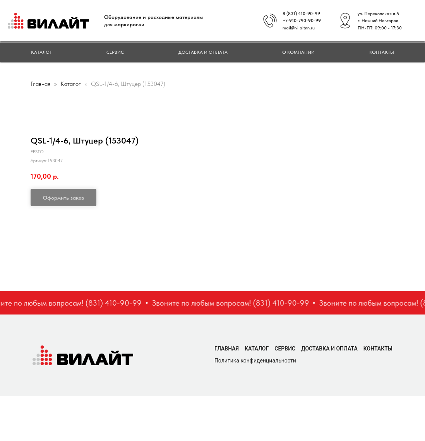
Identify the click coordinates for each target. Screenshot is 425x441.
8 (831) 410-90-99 (301, 13)
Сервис (115, 52)
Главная (40, 83)
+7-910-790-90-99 (302, 20)
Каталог (41, 52)
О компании (298, 52)
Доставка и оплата (203, 52)
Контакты (381, 52)
